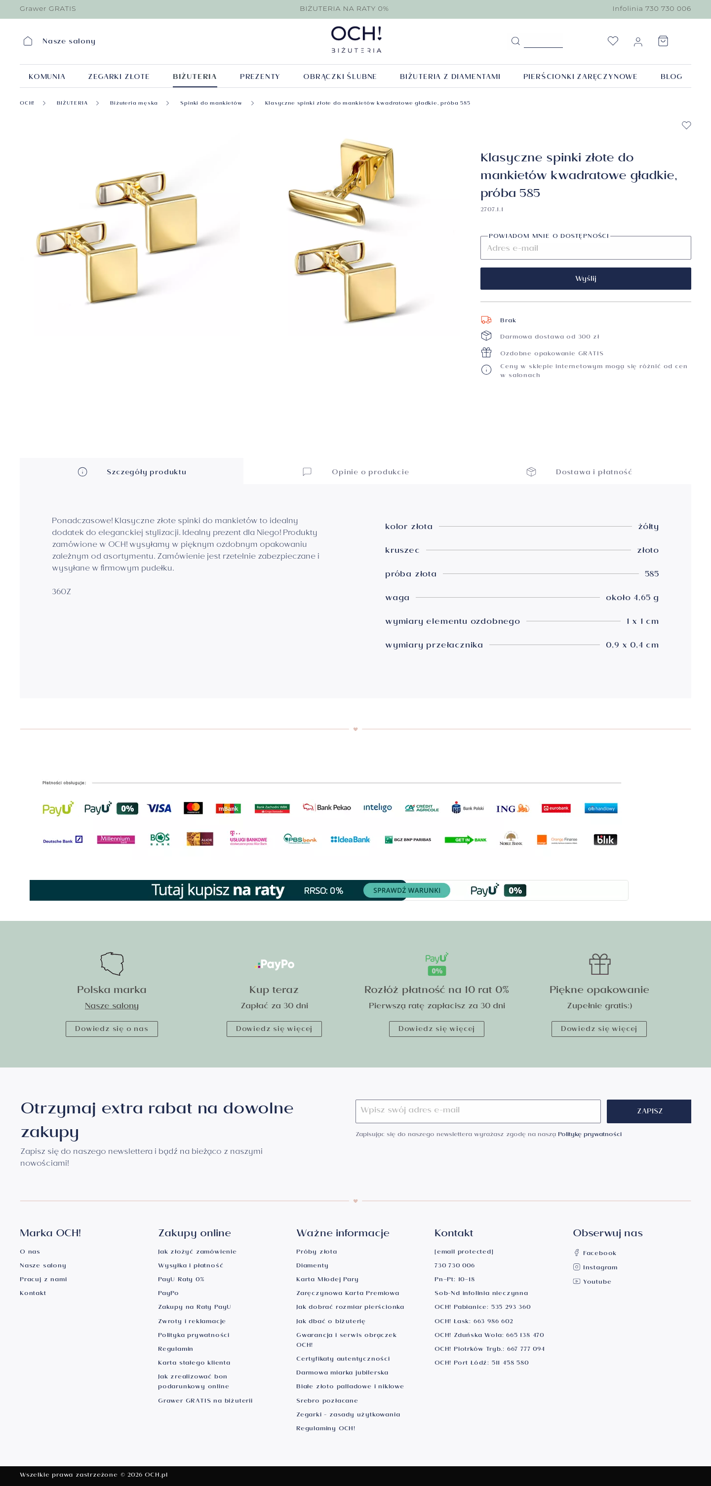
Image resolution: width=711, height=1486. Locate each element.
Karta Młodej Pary (327, 1280)
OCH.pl (156, 1476)
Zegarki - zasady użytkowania (348, 1415)
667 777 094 (526, 1350)
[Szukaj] (515, 41)
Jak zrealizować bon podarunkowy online (193, 1382)
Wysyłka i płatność (190, 1266)
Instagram (595, 1268)
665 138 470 (525, 1336)
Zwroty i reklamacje (192, 1322)
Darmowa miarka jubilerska (342, 1373)
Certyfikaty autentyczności (343, 1360)
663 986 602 (493, 1322)
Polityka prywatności (194, 1336)
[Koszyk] (663, 44)
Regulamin (176, 1350)
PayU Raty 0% (181, 1280)
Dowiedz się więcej (274, 1030)
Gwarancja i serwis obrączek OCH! (346, 1341)
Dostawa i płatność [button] (579, 471)
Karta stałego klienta (194, 1364)
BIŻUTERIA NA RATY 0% (344, 8)
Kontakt (33, 1294)
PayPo (168, 1294)
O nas (30, 1252)
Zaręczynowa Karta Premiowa (347, 1294)
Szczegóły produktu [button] (132, 471)
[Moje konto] (638, 44)
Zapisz (650, 1112)
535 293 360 (511, 1308)
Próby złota (316, 1252)
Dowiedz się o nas (112, 1030)
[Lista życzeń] (613, 44)
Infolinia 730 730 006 (651, 8)
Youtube (592, 1283)
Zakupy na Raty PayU (195, 1308)
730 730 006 (454, 1266)
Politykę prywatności (590, 1135)
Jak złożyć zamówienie (197, 1252)
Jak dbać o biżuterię (331, 1322)
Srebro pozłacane (327, 1402)
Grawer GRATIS (48, 8)
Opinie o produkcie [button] (355, 471)
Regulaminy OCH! (326, 1429)
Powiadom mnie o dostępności (549, 237)
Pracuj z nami (43, 1280)
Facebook (595, 1254)
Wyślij (585, 279)
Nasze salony (112, 1007)
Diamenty (312, 1266)
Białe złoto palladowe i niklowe (350, 1387)
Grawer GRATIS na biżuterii (205, 1402)
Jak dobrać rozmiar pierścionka (350, 1308)
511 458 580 (510, 1364)
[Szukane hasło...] (543, 40)
